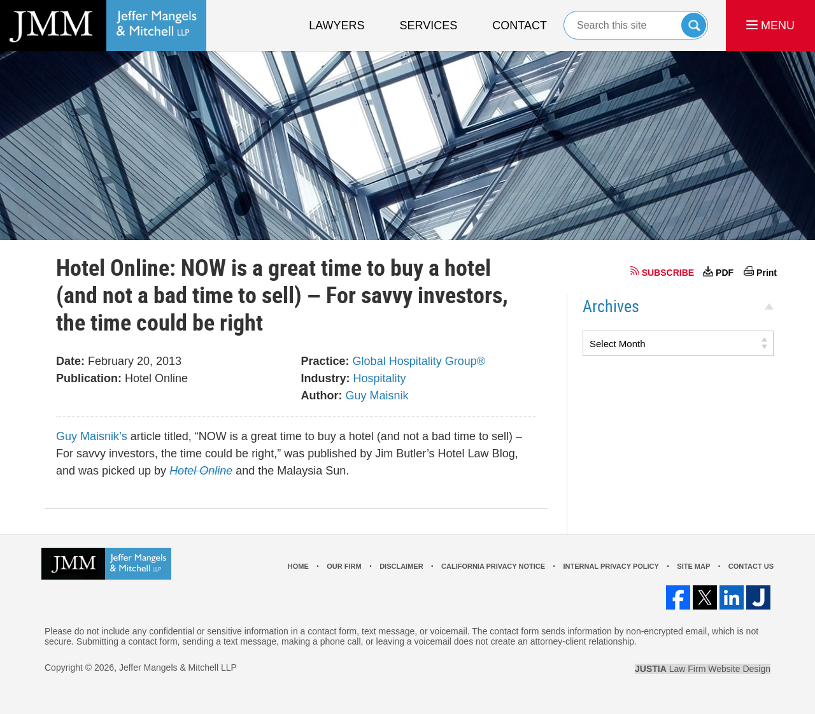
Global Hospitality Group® (419, 361)
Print (766, 273)
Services (429, 25)
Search (693, 25)
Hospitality (379, 378)
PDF (725, 273)
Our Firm (344, 566)
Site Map (693, 566)
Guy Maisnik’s (91, 436)
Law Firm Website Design (702, 669)
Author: (322, 395)
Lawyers (336, 25)
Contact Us (751, 566)
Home (298, 566)
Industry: (325, 378)
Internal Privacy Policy (610, 566)
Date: (70, 361)
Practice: (325, 361)
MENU (770, 25)
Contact (519, 25)
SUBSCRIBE (668, 273)
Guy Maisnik (377, 395)
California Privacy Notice (493, 566)
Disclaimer (401, 566)
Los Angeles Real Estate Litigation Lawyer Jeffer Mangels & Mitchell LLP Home (103, 25)
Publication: (89, 378)
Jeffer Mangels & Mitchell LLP (178, 667)
